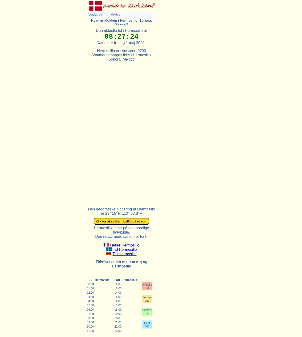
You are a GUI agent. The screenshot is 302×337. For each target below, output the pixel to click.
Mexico (115, 14)
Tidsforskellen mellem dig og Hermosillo (121, 264)
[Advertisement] (121, 132)
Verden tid (95, 14)
